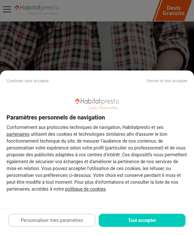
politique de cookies (85, 189)
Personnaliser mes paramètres (52, 220)
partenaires (18, 134)
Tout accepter (142, 220)
